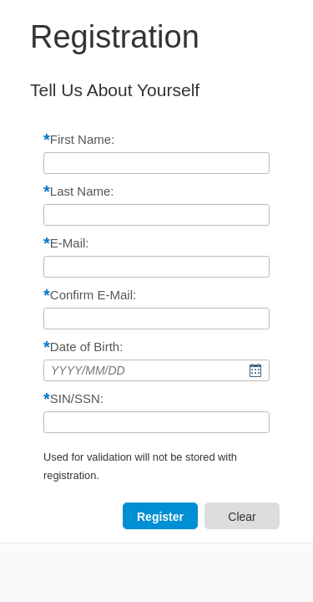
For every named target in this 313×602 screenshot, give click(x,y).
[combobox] (156, 370)
